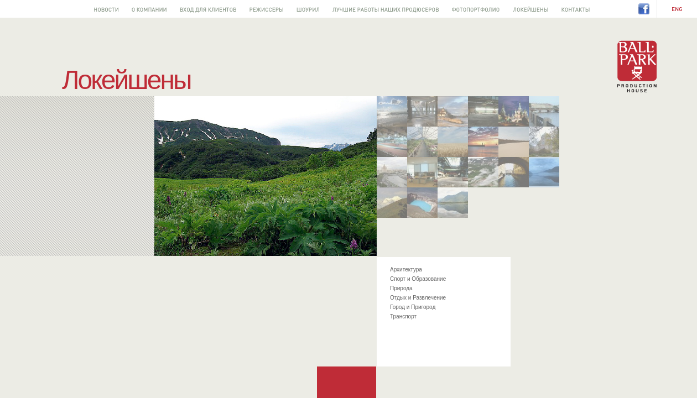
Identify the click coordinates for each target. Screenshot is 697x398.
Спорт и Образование (418, 279)
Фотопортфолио (475, 9)
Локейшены (530, 9)
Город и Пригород (412, 307)
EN (677, 9)
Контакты (575, 9)
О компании (149, 9)
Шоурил (308, 9)
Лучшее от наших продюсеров (385, 9)
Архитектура (406, 269)
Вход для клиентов (208, 9)
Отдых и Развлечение (418, 298)
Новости (106, 9)
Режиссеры (266, 9)
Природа (401, 288)
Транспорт (403, 316)
